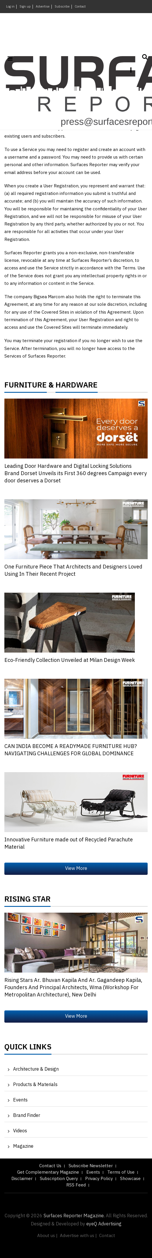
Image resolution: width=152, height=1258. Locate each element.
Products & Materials (35, 1085)
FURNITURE (25, 387)
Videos (20, 1131)
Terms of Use (121, 1172)
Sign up (25, 6)
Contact (80, 6)
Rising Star (27, 901)
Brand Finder (26, 1116)
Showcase (130, 1178)
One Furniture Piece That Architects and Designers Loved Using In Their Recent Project (73, 571)
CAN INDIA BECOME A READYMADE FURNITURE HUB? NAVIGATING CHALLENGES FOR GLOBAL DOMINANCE (70, 750)
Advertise (43, 6)
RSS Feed (76, 1185)
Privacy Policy (99, 1178)
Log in (10, 6)
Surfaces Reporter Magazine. (74, 1216)
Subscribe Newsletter (91, 1166)
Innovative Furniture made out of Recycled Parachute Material (68, 844)
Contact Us (50, 1166)
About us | (47, 1235)
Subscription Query (59, 1178)
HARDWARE (77, 387)
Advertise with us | (78, 1235)
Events (20, 1100)
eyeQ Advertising (103, 1224)
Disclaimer (22, 1178)
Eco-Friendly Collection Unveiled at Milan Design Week (69, 660)
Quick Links (27, 1048)
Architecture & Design (36, 1069)
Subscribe (62, 6)
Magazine (23, 1146)
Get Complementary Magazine (48, 1172)
